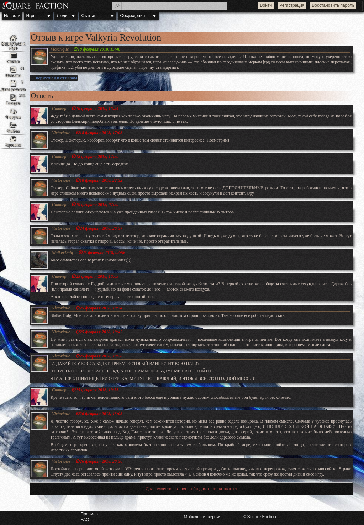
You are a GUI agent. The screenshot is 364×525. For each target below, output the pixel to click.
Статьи (88, 15)
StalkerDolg (62, 252)
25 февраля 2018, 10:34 (101, 308)
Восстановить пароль (333, 5)
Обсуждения (132, 15)
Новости (12, 15)
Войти (266, 5)
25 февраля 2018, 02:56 (104, 252)
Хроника (13, 144)
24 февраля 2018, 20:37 (101, 228)
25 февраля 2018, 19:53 (97, 389)
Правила (89, 513)
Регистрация (291, 5)
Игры (31, 15)
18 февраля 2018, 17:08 (101, 132)
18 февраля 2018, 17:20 (97, 156)
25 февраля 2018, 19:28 (101, 356)
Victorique (60, 49)
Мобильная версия (203, 516)
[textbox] (169, 6)
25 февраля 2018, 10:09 (97, 276)
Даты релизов (13, 89)
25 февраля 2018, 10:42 (101, 331)
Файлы (13, 130)
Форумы (13, 117)
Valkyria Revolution (13, 43)
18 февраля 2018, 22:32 (101, 180)
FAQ (85, 519)
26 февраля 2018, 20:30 (101, 461)
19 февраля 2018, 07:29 (97, 204)
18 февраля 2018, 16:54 (97, 108)
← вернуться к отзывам (54, 77)
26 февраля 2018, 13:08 (101, 413)
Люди (62, 15)
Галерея (13, 103)
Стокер (59, 108)
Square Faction (261, 516)
